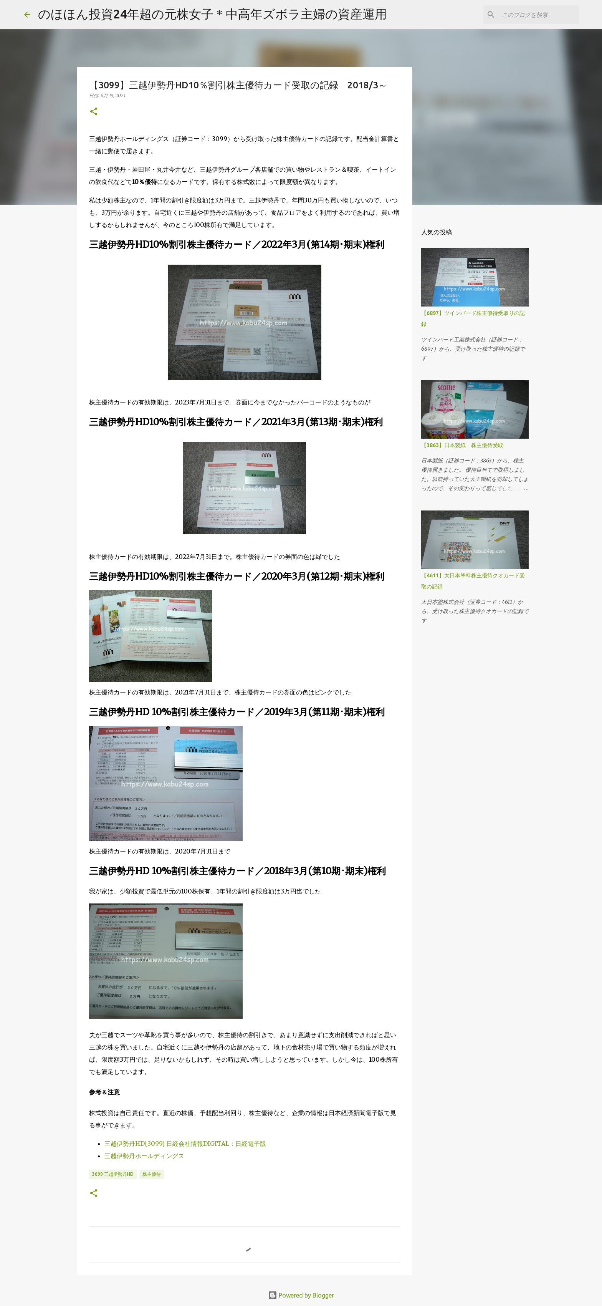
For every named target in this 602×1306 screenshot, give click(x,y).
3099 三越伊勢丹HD (113, 1174)
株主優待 (151, 1174)
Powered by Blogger (301, 1295)
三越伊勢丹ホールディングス (144, 1156)
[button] (93, 112)
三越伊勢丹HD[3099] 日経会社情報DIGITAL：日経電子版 (185, 1143)
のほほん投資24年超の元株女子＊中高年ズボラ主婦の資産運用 (212, 14)
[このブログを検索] (539, 14)
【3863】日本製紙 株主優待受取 (462, 445)
